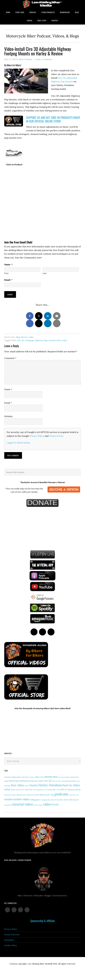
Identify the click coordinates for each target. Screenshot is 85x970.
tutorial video (55, 340)
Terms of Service (12, 934)
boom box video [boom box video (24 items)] (36, 780)
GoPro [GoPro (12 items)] (27, 785)
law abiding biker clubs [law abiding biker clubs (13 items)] (52, 789)
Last (44, 273)
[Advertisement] (23, 527)
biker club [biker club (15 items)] (21, 777)
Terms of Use (56, 435)
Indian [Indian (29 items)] (7, 789)
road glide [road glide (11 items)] (43, 799)
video (64, 340)
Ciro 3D (20, 340)
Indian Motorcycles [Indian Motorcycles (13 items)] (17, 789)
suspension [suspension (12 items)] (8, 805)
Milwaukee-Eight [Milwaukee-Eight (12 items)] (10, 794)
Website (8, 415)
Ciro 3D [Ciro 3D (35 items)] (48, 780)
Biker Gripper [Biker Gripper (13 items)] (30, 777)
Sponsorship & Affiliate (42, 920)
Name (8, 264)
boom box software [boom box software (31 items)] (18, 780)
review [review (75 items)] (8, 799)
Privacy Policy (37, 435)
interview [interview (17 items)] (28, 789)
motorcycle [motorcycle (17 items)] (20, 794)
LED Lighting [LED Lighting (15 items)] (69, 789)
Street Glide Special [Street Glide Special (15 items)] (71, 799)
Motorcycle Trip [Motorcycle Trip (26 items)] (46, 794)
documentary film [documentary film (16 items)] (69, 780)
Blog (18, 336)
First (6, 273)
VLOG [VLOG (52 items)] (55, 804)
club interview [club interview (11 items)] (56, 780)
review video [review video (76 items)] (21, 799)
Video (31, 336)
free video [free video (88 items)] (17, 784)
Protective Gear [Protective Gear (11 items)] (73, 794)
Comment (10, 357)
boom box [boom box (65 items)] (51, 776)
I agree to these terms (18, 442)
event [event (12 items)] (78, 780)
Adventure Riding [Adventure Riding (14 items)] (10, 777)
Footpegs (29, 340)
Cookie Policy (10, 945)
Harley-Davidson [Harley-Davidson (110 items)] (50, 785)
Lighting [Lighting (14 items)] (77, 789)
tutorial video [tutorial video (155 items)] (22, 804)
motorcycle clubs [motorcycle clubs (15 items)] (32, 794)
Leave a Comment (44, 59)
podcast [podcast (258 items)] (61, 793)
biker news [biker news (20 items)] (39, 776)
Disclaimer (9, 939)
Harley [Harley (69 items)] (34, 784)
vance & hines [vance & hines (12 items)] (38, 805)
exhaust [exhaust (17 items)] (7, 785)
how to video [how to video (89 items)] (71, 784)
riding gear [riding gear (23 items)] (35, 799)
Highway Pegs (41, 340)
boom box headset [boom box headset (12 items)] (64, 777)
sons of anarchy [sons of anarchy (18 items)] (57, 799)
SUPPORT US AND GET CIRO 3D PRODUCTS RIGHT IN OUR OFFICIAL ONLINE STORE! (53, 119)
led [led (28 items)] (62, 789)
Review (24, 336)
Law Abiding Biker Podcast (42, 4)
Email (8, 279)
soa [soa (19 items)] (48, 799)
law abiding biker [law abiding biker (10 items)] (38, 789)
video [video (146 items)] (47, 804)
